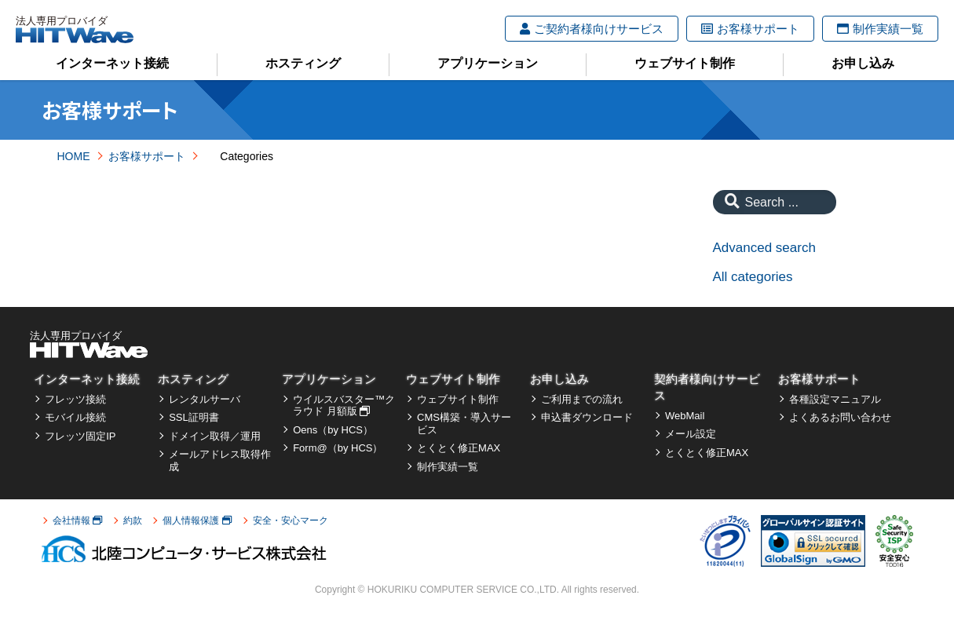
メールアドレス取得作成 (220, 460)
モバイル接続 (75, 417)
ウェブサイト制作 (684, 63)
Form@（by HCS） (337, 448)
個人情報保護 (197, 520)
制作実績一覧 (880, 28)
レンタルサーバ (204, 399)
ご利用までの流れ (582, 399)
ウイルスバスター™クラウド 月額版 (344, 405)
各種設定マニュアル (835, 399)
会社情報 (77, 520)
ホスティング (303, 63)
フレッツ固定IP (80, 436)
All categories (753, 276)
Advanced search (764, 247)
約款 (132, 520)
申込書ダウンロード (587, 417)
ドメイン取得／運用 (215, 436)
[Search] (728, 202)
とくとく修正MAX (458, 448)
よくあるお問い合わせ (840, 417)
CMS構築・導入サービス (464, 423)
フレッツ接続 (75, 399)
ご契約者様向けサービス (591, 28)
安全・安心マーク (290, 520)
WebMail (684, 416)
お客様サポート (750, 28)
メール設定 (690, 434)
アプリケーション (487, 63)
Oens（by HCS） (333, 430)
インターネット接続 (112, 63)
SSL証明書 (194, 417)
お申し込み (863, 63)
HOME (73, 156)
